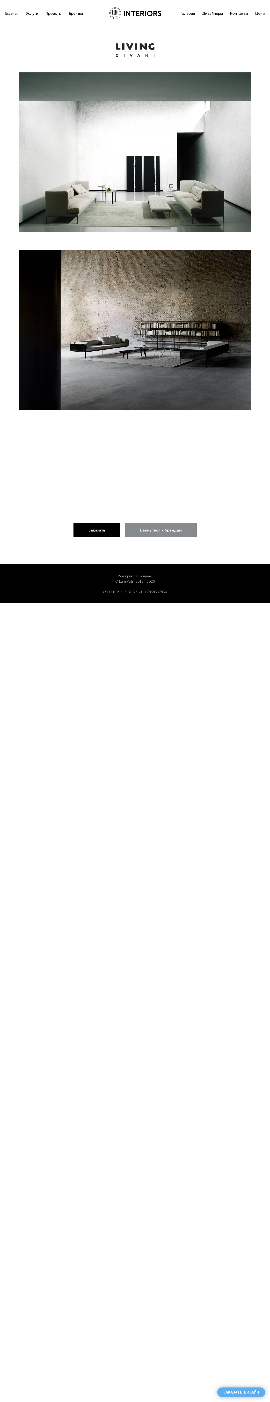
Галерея (188, 13)
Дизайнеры (212, 13)
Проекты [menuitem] (53, 13)
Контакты (239, 13)
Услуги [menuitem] (32, 13)
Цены (260, 13)
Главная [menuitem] (12, 13)
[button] (241, 1392)
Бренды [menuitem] (76, 13)
